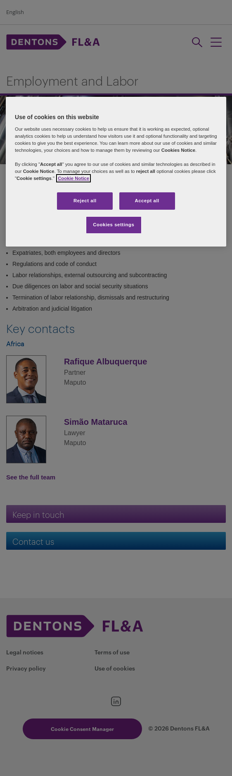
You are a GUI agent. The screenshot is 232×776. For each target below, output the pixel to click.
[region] (116, 172)
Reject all (85, 200)
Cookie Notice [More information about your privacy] (73, 178)
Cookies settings (113, 224)
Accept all (147, 200)
